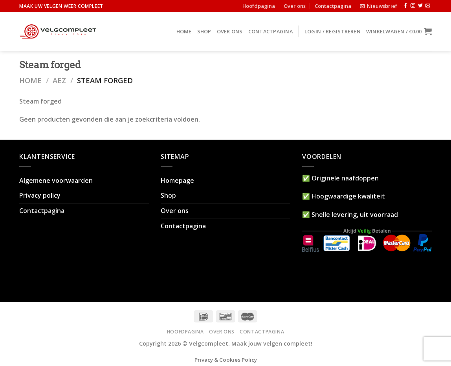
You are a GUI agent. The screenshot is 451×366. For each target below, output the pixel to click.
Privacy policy (39, 195)
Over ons (295, 5)
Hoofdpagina (258, 5)
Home (184, 31)
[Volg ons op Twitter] (420, 6)
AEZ (59, 80)
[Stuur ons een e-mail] (427, 6)
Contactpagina (333, 5)
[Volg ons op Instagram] (413, 6)
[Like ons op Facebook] (405, 6)
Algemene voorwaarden (56, 180)
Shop (204, 31)
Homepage (177, 180)
